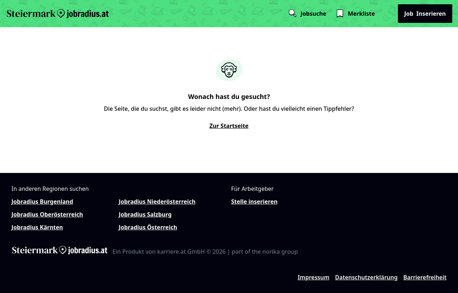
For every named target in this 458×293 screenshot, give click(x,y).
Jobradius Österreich (148, 227)
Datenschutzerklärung (366, 277)
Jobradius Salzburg (145, 214)
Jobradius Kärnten (37, 227)
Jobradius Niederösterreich (157, 201)
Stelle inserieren (254, 201)
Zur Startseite (228, 126)
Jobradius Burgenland (42, 201)
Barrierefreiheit (425, 277)
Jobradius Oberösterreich (47, 214)
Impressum (314, 277)
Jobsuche (307, 14)
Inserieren (425, 14)
